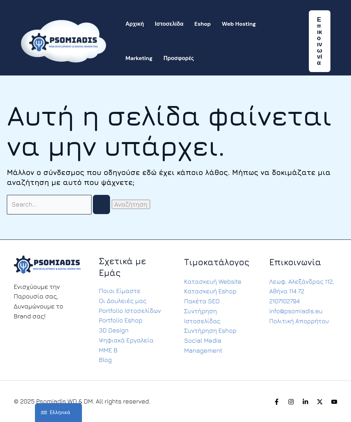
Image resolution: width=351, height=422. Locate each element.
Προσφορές (179, 58)
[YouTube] (334, 402)
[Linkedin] (305, 402)
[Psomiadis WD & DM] (63, 40)
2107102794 (284, 301)
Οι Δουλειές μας (123, 300)
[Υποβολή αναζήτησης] (102, 204)
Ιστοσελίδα (169, 23)
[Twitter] (320, 402)
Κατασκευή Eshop (210, 291)
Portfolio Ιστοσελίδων (130, 310)
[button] (319, 41)
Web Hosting (239, 23)
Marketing (139, 58)
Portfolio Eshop (121, 320)
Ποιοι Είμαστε (120, 290)
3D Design (114, 330)
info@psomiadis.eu (296, 311)
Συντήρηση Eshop (210, 330)
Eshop (202, 23)
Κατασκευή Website (213, 281)
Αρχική (134, 23)
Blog (105, 359)
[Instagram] (291, 402)
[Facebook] (277, 402)
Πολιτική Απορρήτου (299, 320)
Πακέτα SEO (202, 301)
